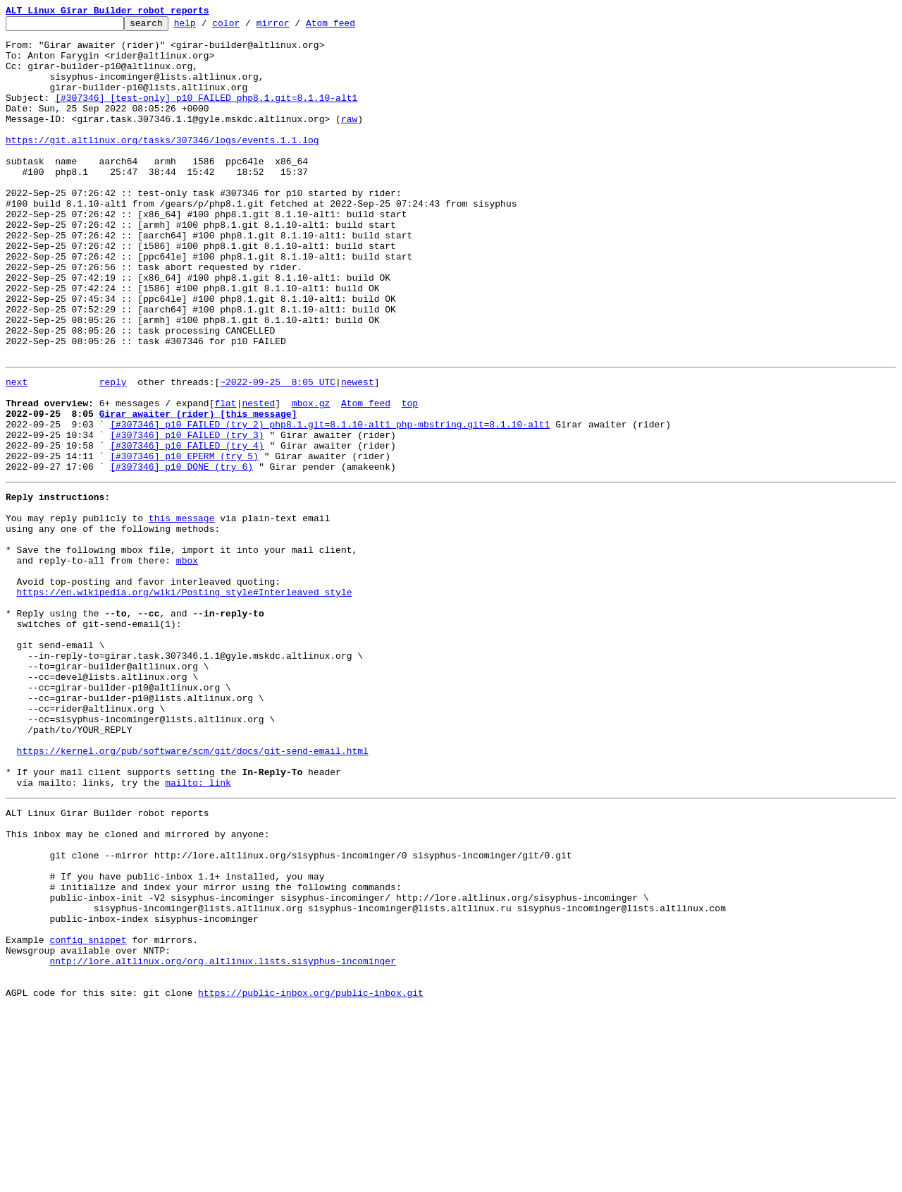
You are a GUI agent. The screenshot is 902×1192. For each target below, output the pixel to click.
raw (349, 139)
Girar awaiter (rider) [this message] (198, 489)
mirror (294, 26)
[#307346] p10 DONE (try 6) (181, 553)
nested (258, 476)
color (247, 26)
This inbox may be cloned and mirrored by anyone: (137, 986)
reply (113, 451)
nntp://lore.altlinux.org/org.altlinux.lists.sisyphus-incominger (222, 1138)
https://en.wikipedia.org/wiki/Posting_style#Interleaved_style (184, 699)
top (410, 476)
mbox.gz (311, 476)
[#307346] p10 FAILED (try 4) (187, 527)
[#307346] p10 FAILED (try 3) (187, 515)
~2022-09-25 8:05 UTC (277, 451)
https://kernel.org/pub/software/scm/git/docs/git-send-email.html (193, 890)
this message (182, 610)
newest (357, 451)
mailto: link (198, 928)
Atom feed (352, 26)
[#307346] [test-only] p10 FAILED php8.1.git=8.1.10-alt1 (206, 114)
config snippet (87, 1113)
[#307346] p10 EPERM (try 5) (184, 540)
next (16, 451)
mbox (187, 661)
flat (225, 476)
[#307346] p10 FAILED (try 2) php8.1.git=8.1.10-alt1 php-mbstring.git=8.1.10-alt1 (330, 502)
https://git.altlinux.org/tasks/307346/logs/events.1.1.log (162, 165)
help (207, 26)
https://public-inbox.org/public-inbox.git (311, 1176)
